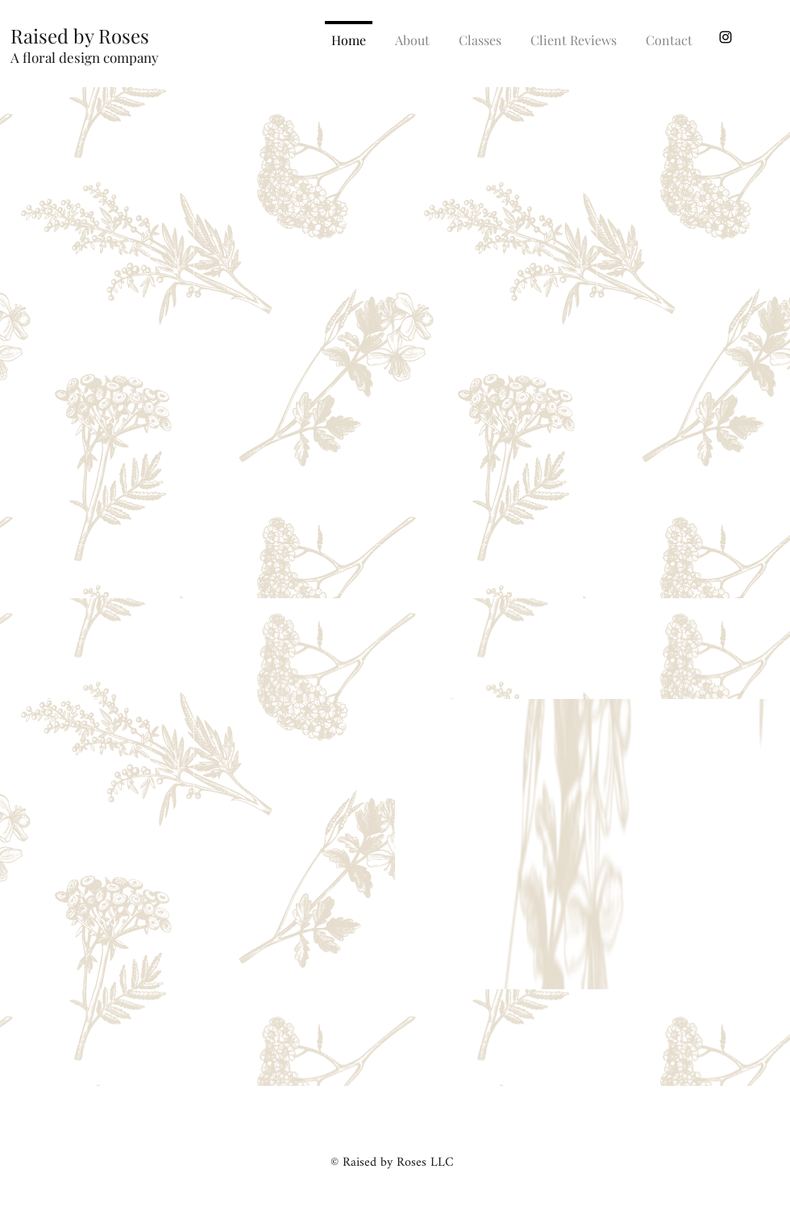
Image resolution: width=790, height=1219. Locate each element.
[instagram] (725, 37)
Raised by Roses (79, 35)
